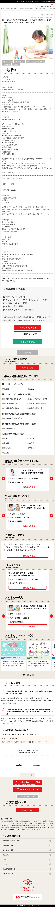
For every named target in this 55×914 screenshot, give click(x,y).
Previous (3, 478)
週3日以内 (29, 61)
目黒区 (31, 443)
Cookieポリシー (8, 873)
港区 (5, 438)
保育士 (13, 184)
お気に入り (46, 6)
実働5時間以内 (20, 61)
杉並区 (6, 453)
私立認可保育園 (16, 178)
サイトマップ (7, 864)
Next (51, 478)
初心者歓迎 (6, 64)
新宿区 (31, 438)
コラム (5, 859)
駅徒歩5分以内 (8, 61)
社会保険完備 (39, 61)
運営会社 (6, 855)
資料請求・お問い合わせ (11, 841)
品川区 (6, 443)
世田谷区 (7, 448)
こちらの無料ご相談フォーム (16, 698)
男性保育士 (16, 64)
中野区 (31, 448)
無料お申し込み (8, 845)
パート (13, 190)
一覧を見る (26, 675)
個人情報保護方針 (9, 869)
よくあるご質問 (8, 850)
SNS (35, 7)
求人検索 (41, 6)
